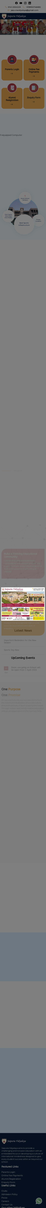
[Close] (42, 590)
